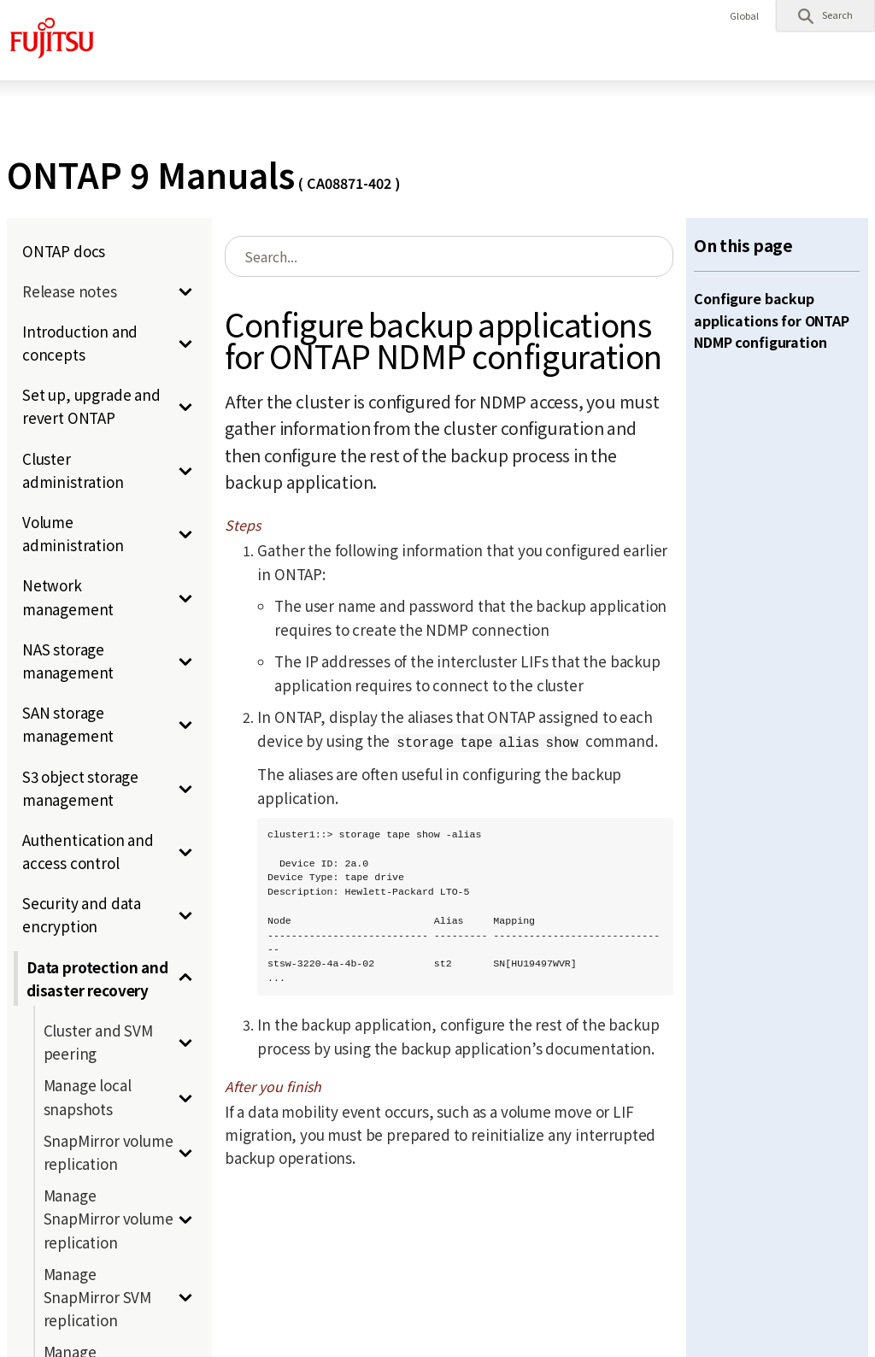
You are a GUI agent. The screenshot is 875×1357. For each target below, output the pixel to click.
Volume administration (73, 533)
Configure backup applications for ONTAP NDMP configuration (771, 320)
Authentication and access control (88, 851)
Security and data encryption (81, 914)
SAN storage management (68, 724)
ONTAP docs (63, 250)
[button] (825, 15)
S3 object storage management (80, 788)
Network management (68, 596)
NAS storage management (68, 660)
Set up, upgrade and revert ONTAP (91, 406)
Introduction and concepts (80, 342)
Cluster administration (73, 470)
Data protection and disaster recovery (97, 978)
